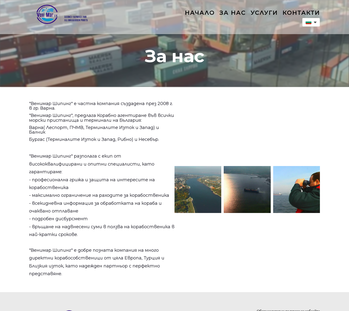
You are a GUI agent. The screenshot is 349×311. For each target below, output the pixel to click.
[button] (311, 22)
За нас (233, 12)
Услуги (264, 12)
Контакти (301, 12)
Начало (200, 12)
